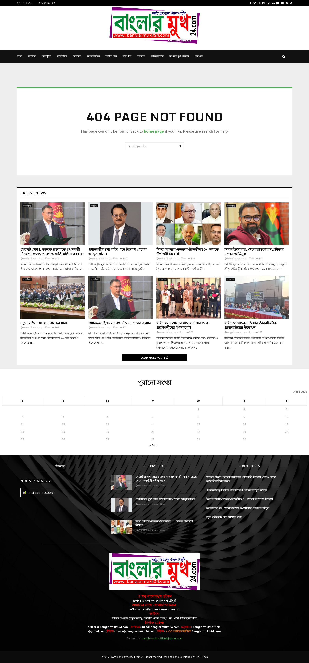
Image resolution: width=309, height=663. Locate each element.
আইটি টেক (111, 56)
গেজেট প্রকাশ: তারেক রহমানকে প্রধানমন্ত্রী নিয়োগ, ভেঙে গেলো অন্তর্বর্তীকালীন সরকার (51, 251)
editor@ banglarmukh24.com (108, 627)
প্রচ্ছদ (19, 56)
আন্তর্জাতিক (93, 56)
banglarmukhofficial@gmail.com (162, 638)
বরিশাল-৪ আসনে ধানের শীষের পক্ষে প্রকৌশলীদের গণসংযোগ (182, 325)
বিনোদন (77, 56)
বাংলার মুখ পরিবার (179, 56)
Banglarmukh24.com (206, 631)
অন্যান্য (141, 56)
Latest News (33, 193)
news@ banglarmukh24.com (135, 631)
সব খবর (199, 56)
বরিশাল (162, 279)
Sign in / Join (46, 3)
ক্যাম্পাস (127, 56)
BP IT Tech (202, 657)
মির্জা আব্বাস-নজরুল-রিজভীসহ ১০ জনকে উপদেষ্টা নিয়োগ (187, 251)
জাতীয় (32, 56)
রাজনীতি (62, 56)
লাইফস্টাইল (157, 56)
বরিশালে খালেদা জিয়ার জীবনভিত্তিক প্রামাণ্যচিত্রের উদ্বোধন (250, 325)
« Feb (152, 445)
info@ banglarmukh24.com (160, 627)
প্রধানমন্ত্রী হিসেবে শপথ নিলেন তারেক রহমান (119, 323)
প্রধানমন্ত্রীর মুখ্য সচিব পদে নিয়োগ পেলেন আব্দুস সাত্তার (117, 251)
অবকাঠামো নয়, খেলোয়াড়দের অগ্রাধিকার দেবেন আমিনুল (254, 251)
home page (154, 131)
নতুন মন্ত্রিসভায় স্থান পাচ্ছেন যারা (43, 323)
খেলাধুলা (46, 56)
